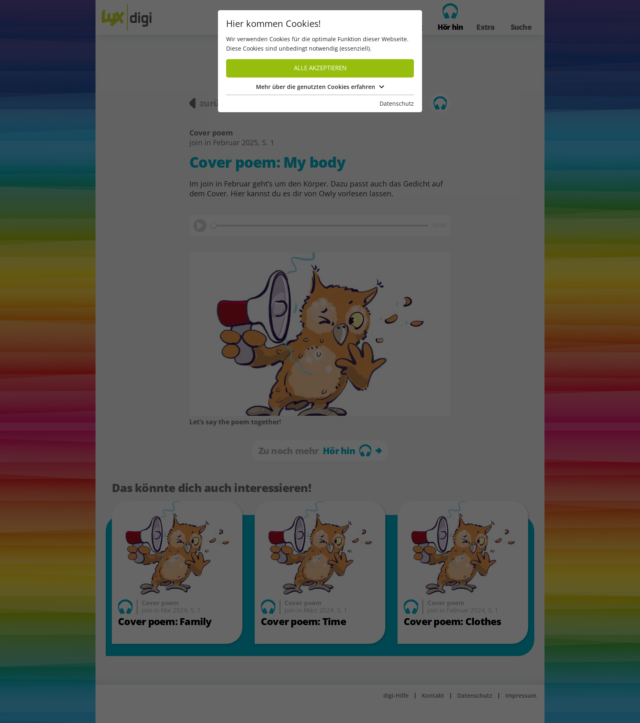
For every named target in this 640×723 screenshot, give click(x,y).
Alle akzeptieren (320, 68)
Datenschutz (397, 103)
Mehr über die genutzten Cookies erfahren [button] (320, 87)
